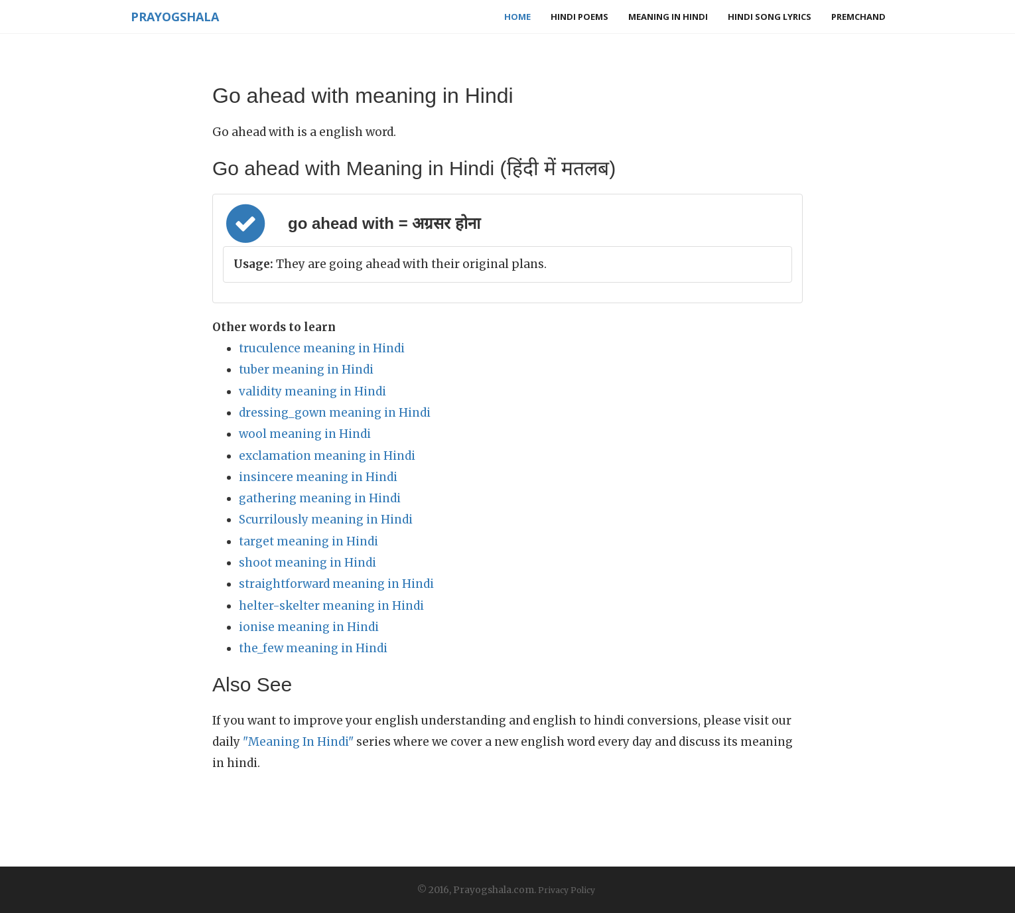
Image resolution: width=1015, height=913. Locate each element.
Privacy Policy (566, 890)
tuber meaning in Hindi (306, 369)
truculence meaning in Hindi (322, 348)
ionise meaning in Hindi (309, 627)
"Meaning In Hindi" (298, 742)
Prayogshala (173, 17)
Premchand (858, 17)
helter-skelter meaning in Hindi (331, 605)
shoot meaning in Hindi (307, 562)
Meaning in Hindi (668, 17)
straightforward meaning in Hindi (336, 584)
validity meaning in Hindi (312, 391)
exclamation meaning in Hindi (327, 456)
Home (517, 17)
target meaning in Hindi (308, 541)
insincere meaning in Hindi (318, 477)
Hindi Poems (579, 17)
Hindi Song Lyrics (769, 17)
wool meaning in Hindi (305, 434)
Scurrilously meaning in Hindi (326, 519)
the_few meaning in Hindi (313, 648)
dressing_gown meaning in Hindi (335, 412)
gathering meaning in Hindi (320, 498)
